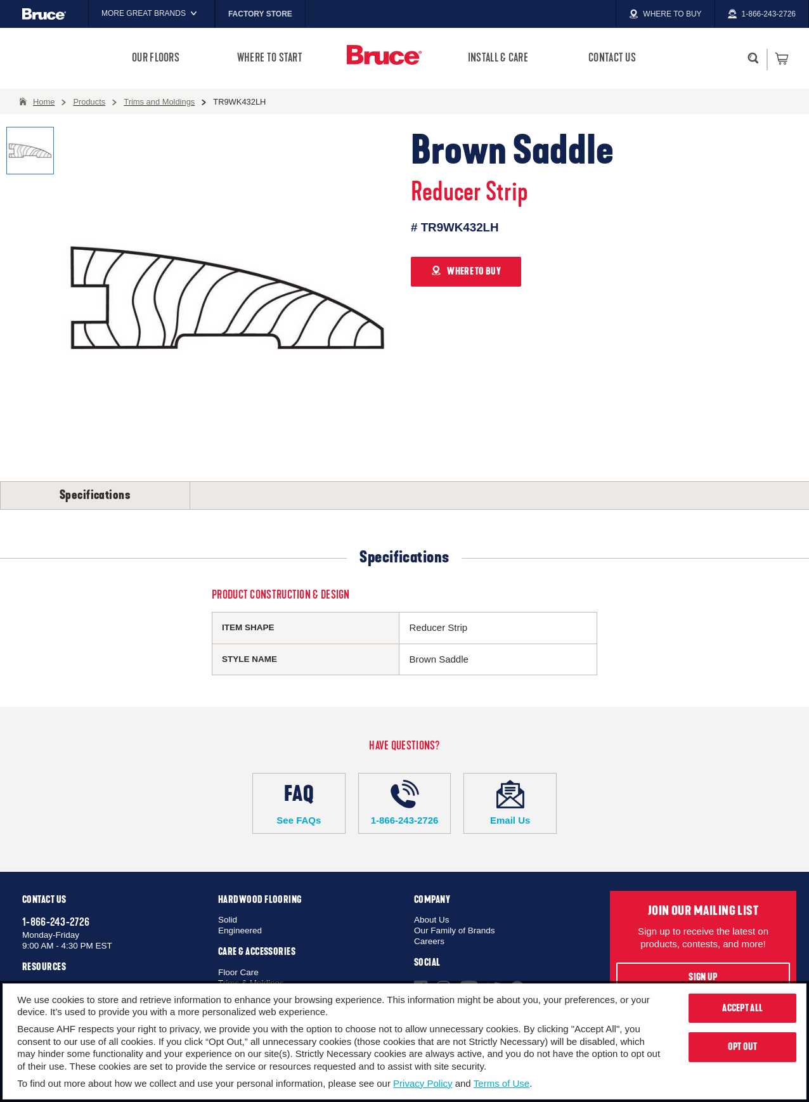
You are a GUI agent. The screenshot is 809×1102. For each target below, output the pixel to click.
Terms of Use (501, 1083)
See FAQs (299, 803)
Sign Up (703, 977)
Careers (429, 941)
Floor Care (238, 972)
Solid (227, 919)
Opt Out (743, 1046)
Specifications (95, 495)
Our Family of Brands (454, 930)
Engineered (240, 930)
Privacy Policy (422, 1083)
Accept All (742, 1008)
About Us (432, 919)
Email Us (510, 803)
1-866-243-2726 (404, 803)
